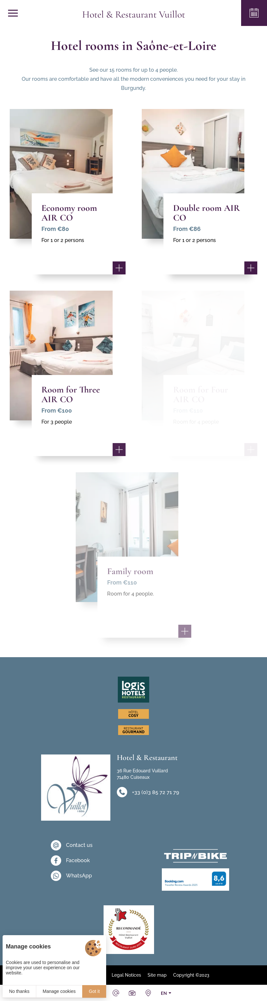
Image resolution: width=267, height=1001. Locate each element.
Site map (157, 975)
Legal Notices (126, 975)
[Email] (116, 993)
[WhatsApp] (72, 876)
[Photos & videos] (132, 993)
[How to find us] (148, 993)
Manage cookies (59, 991)
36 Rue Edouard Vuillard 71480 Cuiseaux (142, 774)
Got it (94, 991)
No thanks (19, 991)
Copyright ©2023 (191, 975)
